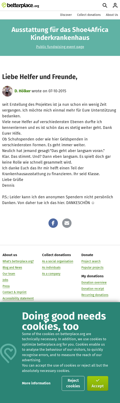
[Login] (115, 5)
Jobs (5, 280)
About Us (112, 15)
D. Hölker (23, 91)
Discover (66, 15)
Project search (91, 261)
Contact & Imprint (14, 292)
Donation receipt (92, 289)
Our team (9, 274)
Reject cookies (73, 383)
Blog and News (12, 267)
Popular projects (92, 267)
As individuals (51, 267)
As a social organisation (57, 261)
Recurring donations (94, 295)
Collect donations (89, 15)
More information (36, 383)
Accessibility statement (18, 298)
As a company (51, 274)
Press (6, 286)
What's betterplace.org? (18, 261)
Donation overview (94, 282)
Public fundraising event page (60, 47)
